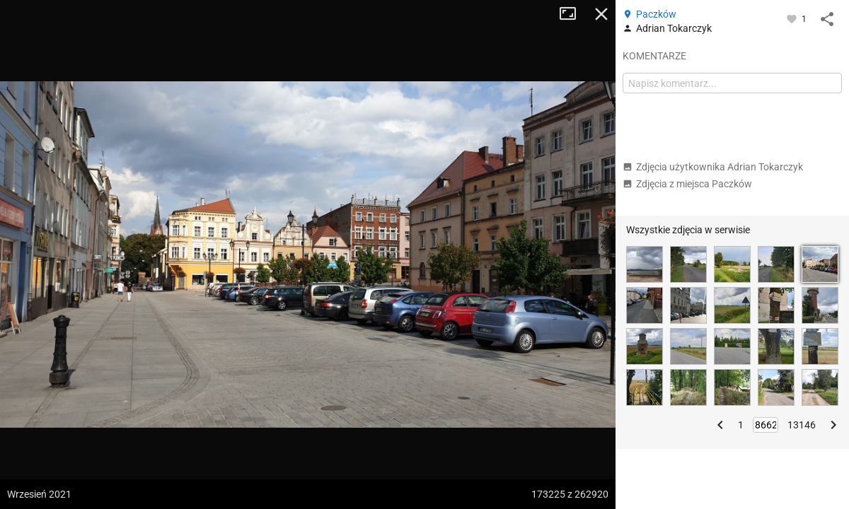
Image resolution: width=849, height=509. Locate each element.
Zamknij (601, 14)
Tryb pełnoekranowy (573, 14)
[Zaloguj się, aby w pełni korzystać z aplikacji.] (792, 18)
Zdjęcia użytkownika (713, 166)
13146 (801, 425)
